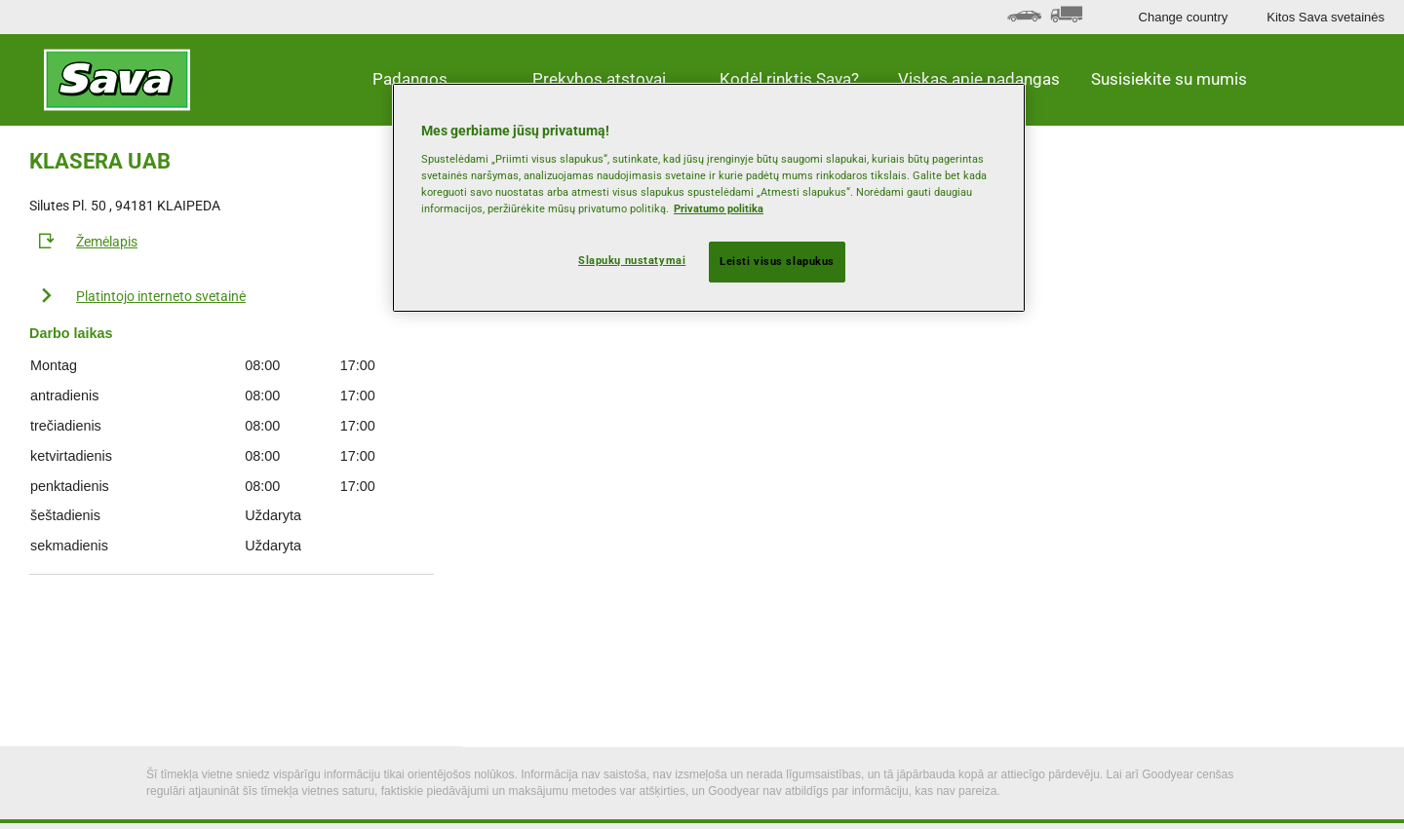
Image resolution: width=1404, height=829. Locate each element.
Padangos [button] (410, 79)
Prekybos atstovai (599, 79)
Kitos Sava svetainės (1325, 17)
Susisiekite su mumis (1169, 79)
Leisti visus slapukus (777, 261)
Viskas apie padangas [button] (979, 79)
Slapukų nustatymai (631, 260)
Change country (1183, 17)
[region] (709, 198)
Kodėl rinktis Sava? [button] (789, 79)
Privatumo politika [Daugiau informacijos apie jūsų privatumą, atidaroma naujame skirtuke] (718, 208)
